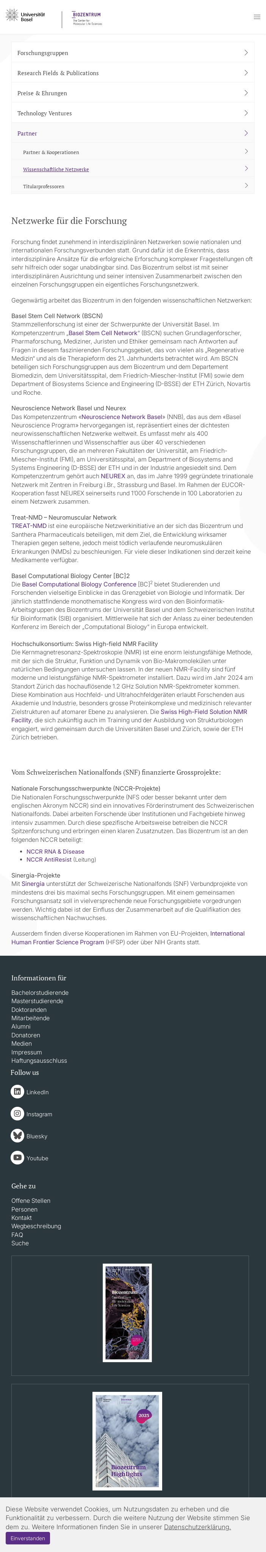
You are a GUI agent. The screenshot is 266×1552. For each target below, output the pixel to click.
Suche (20, 1243)
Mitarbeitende (30, 1018)
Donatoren (25, 1035)
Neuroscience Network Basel (121, 417)
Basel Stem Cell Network (103, 333)
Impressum (26, 1052)
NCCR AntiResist (49, 859)
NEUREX (114, 476)
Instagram (39, 1114)
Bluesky (37, 1136)
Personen (24, 1209)
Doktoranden (29, 1009)
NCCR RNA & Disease (55, 851)
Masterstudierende (37, 1001)
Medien (21, 1043)
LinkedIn (38, 1092)
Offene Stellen (30, 1200)
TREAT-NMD (29, 525)
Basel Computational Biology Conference (79, 584)
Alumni (21, 1026)
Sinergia (33, 883)
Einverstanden (28, 1538)
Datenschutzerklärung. (197, 1527)
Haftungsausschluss (39, 1060)
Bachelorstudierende (40, 992)
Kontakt (21, 1217)
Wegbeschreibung (36, 1226)
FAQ (17, 1234)
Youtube (38, 1158)
